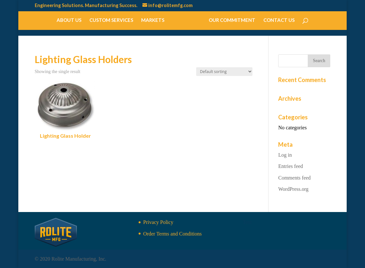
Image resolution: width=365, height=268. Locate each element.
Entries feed (290, 166)
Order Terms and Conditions (172, 233)
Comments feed (294, 177)
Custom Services (111, 20)
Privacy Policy (158, 222)
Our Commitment (231, 20)
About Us (69, 20)
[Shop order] (224, 71)
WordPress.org (293, 189)
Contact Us (278, 20)
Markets (153, 20)
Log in (285, 155)
